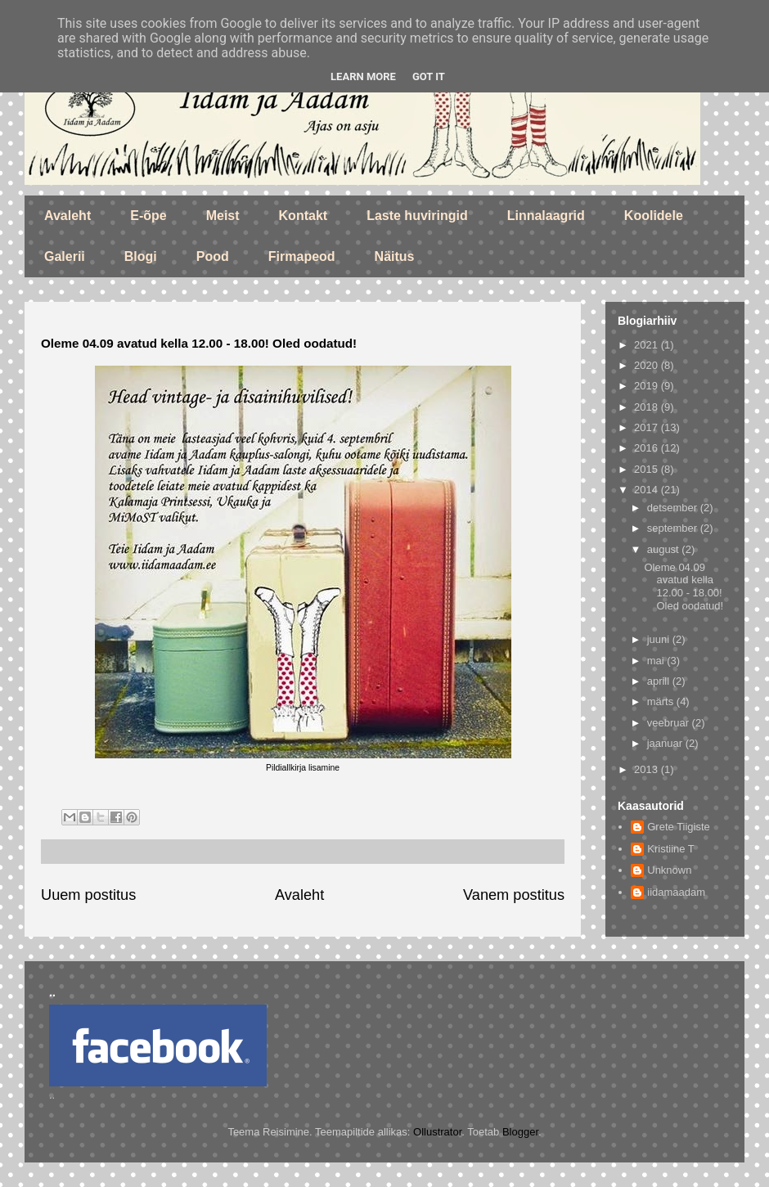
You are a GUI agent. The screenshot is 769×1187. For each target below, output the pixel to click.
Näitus (395, 256)
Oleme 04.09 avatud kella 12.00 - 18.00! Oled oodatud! (683, 586)
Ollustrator (437, 1132)
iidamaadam (676, 892)
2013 (647, 769)
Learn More (363, 76)
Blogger (520, 1132)
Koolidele (653, 216)
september (673, 528)
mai (657, 660)
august (664, 549)
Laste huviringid (417, 216)
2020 (647, 365)
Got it (428, 76)
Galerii (64, 256)
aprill (659, 681)
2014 (647, 489)
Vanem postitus (513, 895)
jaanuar (666, 743)
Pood (212, 256)
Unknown (669, 870)
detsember (673, 507)
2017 (647, 427)
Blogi (140, 256)
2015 (647, 469)
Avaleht (67, 216)
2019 (647, 386)
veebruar (669, 723)
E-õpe (148, 216)
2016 (647, 448)
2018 (647, 407)
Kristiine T (671, 849)
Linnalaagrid (546, 216)
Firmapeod (301, 256)
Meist (223, 216)
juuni (659, 639)
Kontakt (303, 216)
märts (662, 701)
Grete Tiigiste (678, 827)
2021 (647, 345)
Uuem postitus (88, 895)
